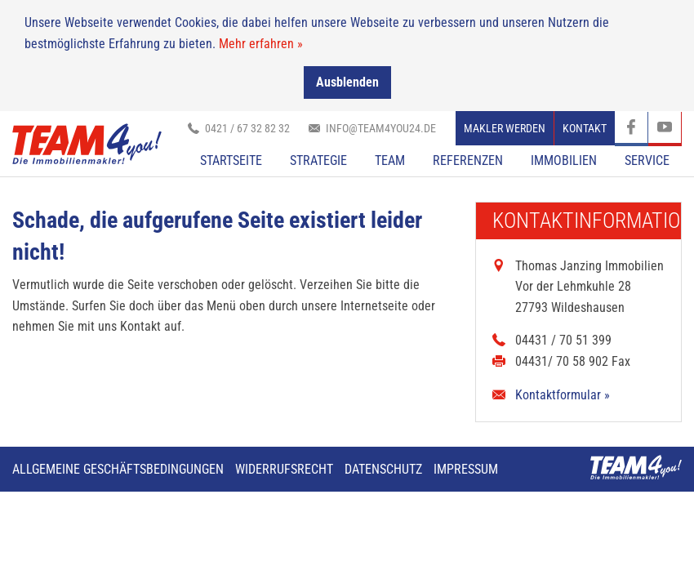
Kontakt (585, 127)
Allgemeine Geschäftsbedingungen (118, 468)
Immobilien (564, 159)
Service (647, 159)
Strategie (318, 159)
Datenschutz (383, 468)
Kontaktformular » (562, 394)
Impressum (466, 468)
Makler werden (504, 127)
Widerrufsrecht (284, 468)
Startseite (231, 159)
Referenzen (468, 159)
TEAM (390, 159)
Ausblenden (347, 82)
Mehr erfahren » (261, 43)
